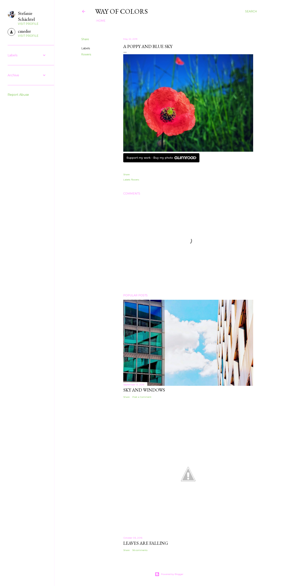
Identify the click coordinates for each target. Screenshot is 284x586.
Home (101, 20)
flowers (86, 54)
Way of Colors (121, 11)
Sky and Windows (144, 390)
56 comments (139, 550)
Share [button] (85, 39)
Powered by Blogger (169, 574)
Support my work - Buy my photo (161, 158)
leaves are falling (145, 543)
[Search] (251, 11)
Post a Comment (141, 396)
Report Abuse (18, 94)
